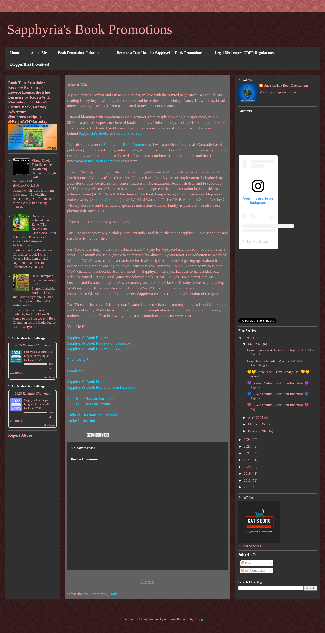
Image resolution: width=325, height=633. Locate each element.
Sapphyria (29, 351)
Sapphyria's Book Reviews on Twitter (97, 349)
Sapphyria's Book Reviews (88, 338)
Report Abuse (20, 435)
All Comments (253, 570)
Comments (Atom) (104, 594)
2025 (248, 338)
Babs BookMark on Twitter (88, 404)
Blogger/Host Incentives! (29, 64)
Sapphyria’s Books (94, 133)
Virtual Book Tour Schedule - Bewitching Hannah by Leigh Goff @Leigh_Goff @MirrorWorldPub (34, 173)
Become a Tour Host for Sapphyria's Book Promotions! (160, 53)
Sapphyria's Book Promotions (89, 29)
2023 (248, 446)
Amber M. (249, 241)
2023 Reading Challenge (32, 393)
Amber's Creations (105, 200)
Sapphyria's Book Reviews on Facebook (99, 343)
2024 (248, 439)
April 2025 (256, 417)
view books (49, 377)
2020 (248, 467)
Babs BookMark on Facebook (90, 398)
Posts (246, 563)
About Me (39, 53)
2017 (248, 487)
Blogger (199, 619)
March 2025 (257, 424)
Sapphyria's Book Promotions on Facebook (101, 387)
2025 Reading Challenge (32, 345)
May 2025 (255, 344)
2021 (248, 460)
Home (15, 53)
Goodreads (75, 371)
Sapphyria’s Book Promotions (127, 144)
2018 (248, 480)
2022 (248, 453)
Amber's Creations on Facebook (92, 415)
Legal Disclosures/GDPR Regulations (244, 53)
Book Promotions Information (82, 53)
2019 (248, 473)
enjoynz (169, 619)
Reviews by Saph (130, 133)
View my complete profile (277, 92)
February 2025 (258, 431)
